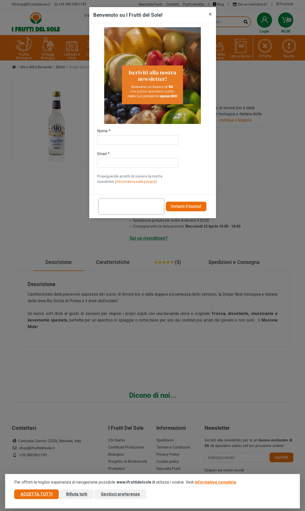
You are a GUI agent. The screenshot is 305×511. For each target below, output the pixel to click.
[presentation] (131, 206)
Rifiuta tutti (76, 494)
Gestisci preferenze (120, 494)
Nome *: (104, 131)
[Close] (210, 14)
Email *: (103, 153)
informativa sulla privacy (135, 182)
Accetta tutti (36, 494)
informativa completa (215, 482)
